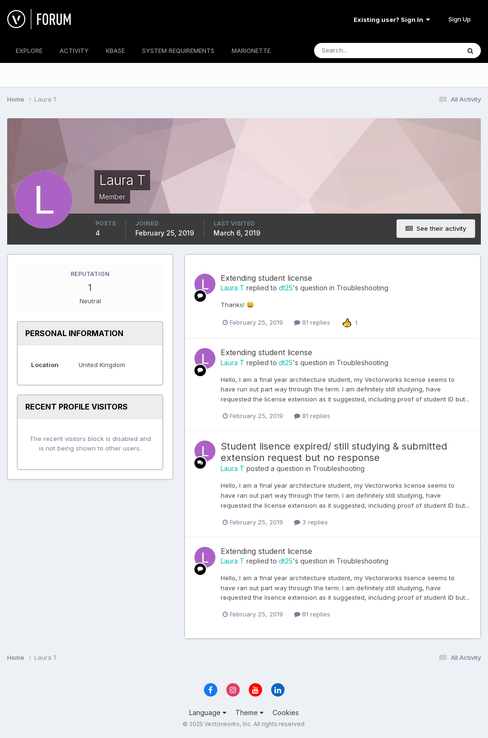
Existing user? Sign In (392, 19)
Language (207, 712)
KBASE (115, 50)
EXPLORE (29, 50)
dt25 (286, 288)
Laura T (232, 288)
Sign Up (459, 19)
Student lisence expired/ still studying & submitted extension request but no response (334, 452)
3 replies (311, 522)
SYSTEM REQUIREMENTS (178, 50)
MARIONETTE (251, 50)
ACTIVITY (74, 50)
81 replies (312, 322)
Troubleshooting (362, 288)
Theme (249, 712)
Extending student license (266, 278)
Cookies (286, 712)
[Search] (356, 50)
